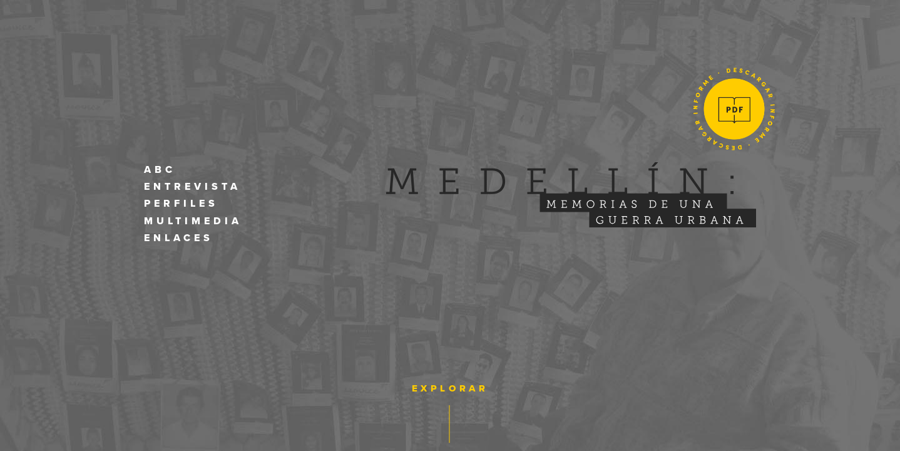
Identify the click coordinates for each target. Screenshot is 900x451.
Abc (160, 169)
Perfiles (181, 203)
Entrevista (192, 186)
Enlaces (178, 238)
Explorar (450, 388)
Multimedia (193, 221)
